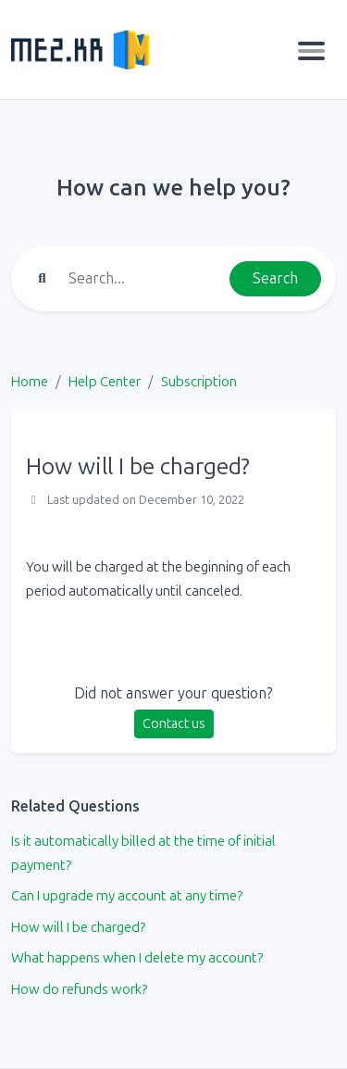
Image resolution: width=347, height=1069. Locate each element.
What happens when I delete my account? (137, 958)
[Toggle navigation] (311, 50)
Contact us (174, 724)
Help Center (104, 381)
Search (275, 278)
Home (29, 381)
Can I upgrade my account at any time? (126, 895)
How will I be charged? (78, 927)
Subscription (199, 381)
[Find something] (143, 279)
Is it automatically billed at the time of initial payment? (143, 853)
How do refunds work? (79, 989)
